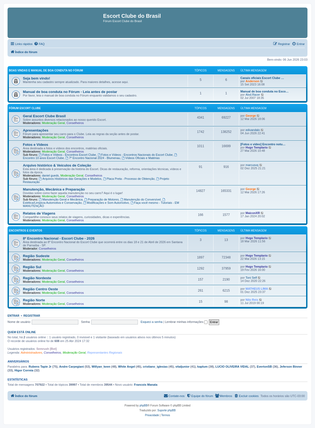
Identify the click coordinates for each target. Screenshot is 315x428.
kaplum (202, 366)
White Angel (126, 366)
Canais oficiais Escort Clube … (262, 78)
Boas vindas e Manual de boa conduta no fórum (46, 70)
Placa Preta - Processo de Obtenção (129, 178)
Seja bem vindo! (36, 78)
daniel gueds (50, 175)
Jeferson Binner (291, 366)
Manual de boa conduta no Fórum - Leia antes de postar (70, 92)
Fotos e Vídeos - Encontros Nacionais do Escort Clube (135, 154)
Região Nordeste (37, 278)
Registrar (31, 315)
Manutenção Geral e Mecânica (61, 199)
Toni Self (251, 277)
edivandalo (253, 130)
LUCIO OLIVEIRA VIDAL (232, 366)
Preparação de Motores (101, 199)
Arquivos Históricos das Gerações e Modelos (70, 178)
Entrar (13, 315)
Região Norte (34, 300)
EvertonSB (264, 366)
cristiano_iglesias (155, 366)
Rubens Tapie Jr (40, 366)
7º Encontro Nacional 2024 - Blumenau (92, 158)
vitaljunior (183, 366)
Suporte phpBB (167, 410)
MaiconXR (253, 213)
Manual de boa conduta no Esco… (264, 91)
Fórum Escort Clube (25, 108)
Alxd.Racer (253, 94)
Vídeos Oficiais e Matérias (141, 158)
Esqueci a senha (151, 321)
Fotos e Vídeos (35, 145)
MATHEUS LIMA (257, 288)
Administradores (31, 352)
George (251, 115)
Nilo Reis (252, 299)
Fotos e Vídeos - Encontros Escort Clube (67, 154)
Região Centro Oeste (40, 289)
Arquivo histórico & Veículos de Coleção (57, 165)
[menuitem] (39, 44)
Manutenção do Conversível (140, 199)
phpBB (143, 405)
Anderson (252, 81)
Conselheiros (75, 123)
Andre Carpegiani (71, 366)
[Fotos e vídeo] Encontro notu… (262, 144)
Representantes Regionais (104, 352)
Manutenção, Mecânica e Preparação (54, 189)
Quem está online (22, 332)
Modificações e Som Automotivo (106, 202)
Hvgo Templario (257, 147)
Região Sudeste (36, 256)
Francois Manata (146, 384)
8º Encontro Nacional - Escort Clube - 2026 (58, 238)
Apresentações (35, 130)
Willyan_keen (101, 366)
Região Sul (32, 267)
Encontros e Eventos (25, 230)
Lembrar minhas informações (186, 321)
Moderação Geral (53, 123)
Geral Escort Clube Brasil (44, 116)
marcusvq (252, 165)
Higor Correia (24, 370)
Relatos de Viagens (39, 213)
